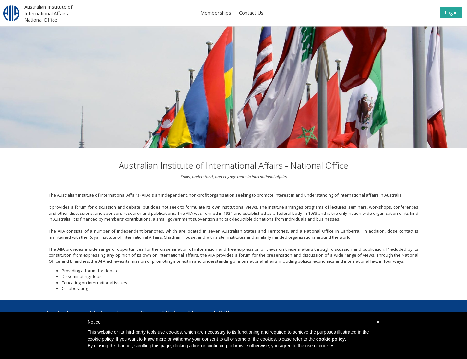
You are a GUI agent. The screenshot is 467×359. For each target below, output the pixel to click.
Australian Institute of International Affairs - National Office (48, 13)
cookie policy (330, 339)
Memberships (215, 12)
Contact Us (251, 12)
